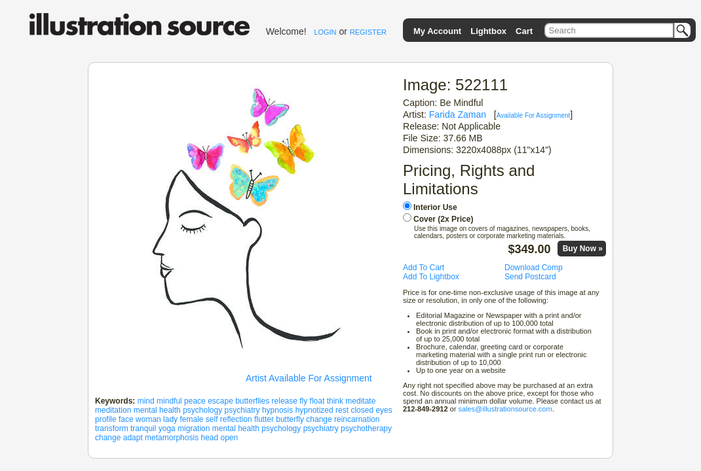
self (212, 419)
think (335, 401)
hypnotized (314, 410)
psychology (202, 410)
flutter (264, 419)
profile (106, 419)
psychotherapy (366, 428)
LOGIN (325, 32)
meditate (360, 401)
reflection (236, 419)
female (191, 419)
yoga (167, 428)
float (317, 401)
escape (220, 401)
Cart (524, 31)
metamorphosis (172, 437)
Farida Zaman (457, 114)
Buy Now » (583, 248)
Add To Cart (423, 267)
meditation (113, 410)
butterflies (252, 401)
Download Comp (533, 267)
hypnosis (277, 410)
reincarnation (356, 419)
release (284, 401)
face (126, 419)
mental (145, 410)
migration (194, 428)
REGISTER (368, 32)
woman (148, 419)
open (229, 437)
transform (111, 428)
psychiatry (242, 410)
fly (303, 401)
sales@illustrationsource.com (505, 409)
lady (170, 419)
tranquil (143, 428)
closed (361, 410)
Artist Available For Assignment (309, 378)
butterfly (290, 419)
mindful (169, 401)
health (170, 410)
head (209, 437)
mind (146, 401)
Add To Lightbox (431, 276)
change (319, 419)
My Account (437, 31)
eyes (383, 410)
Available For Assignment (534, 115)
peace (195, 401)
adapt (133, 437)
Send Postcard (530, 276)
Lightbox (488, 31)
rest (342, 410)
